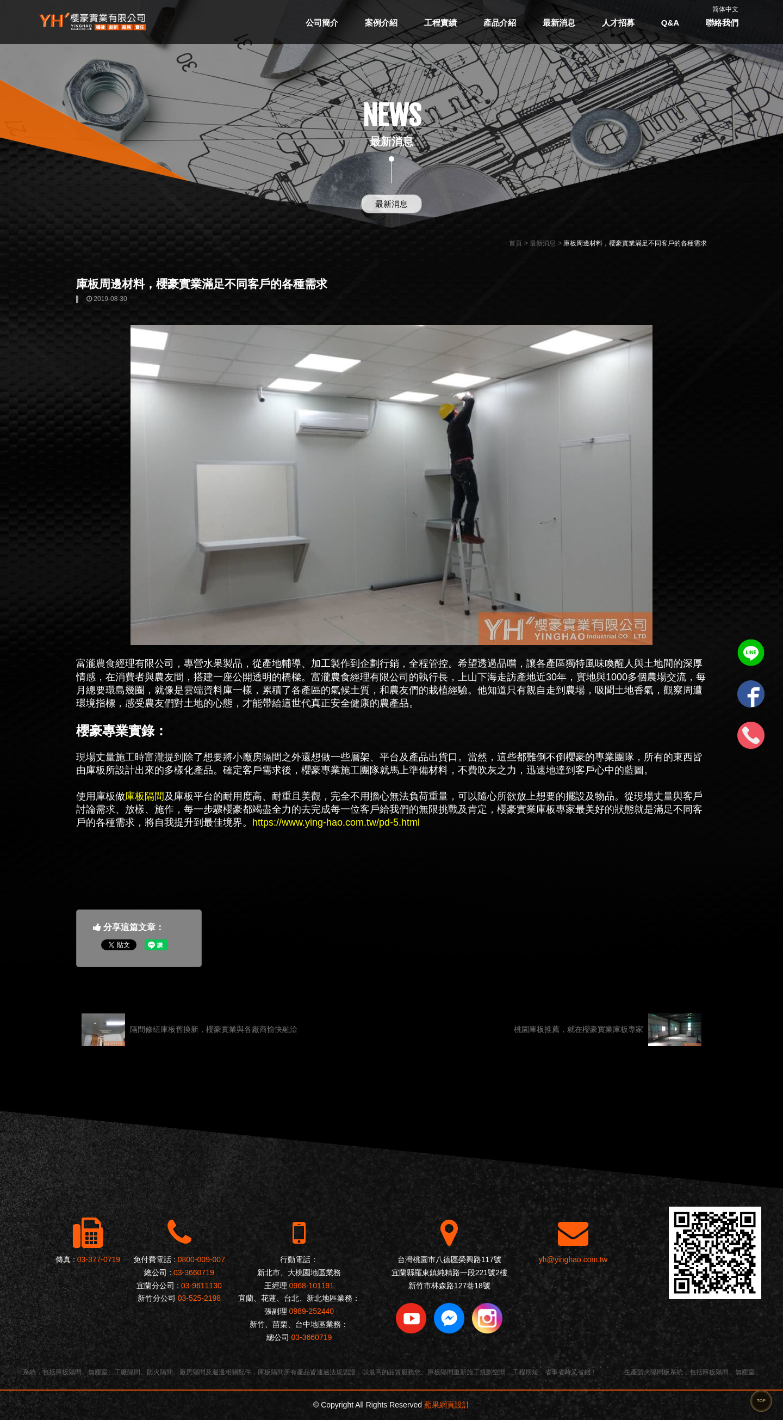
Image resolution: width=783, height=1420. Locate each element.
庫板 (95, 770)
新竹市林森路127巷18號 (449, 1285)
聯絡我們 (722, 22)
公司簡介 (322, 22)
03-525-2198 (199, 1298)
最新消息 (559, 22)
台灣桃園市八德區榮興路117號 (449, 1259)
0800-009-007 (201, 1259)
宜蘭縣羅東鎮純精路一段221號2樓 (449, 1272)
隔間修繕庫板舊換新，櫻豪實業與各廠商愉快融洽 (189, 1029)
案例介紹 (381, 22)
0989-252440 (311, 1311)
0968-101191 (311, 1285)
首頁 (515, 243)
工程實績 (440, 22)
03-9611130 (201, 1285)
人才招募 (618, 22)
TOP (761, 1400)
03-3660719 (193, 1272)
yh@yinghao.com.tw (573, 1259)
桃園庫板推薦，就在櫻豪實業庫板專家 (607, 1029)
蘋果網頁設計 (447, 1404)
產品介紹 (499, 22)
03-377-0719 (98, 1259)
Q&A (670, 22)
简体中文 (725, 9)
